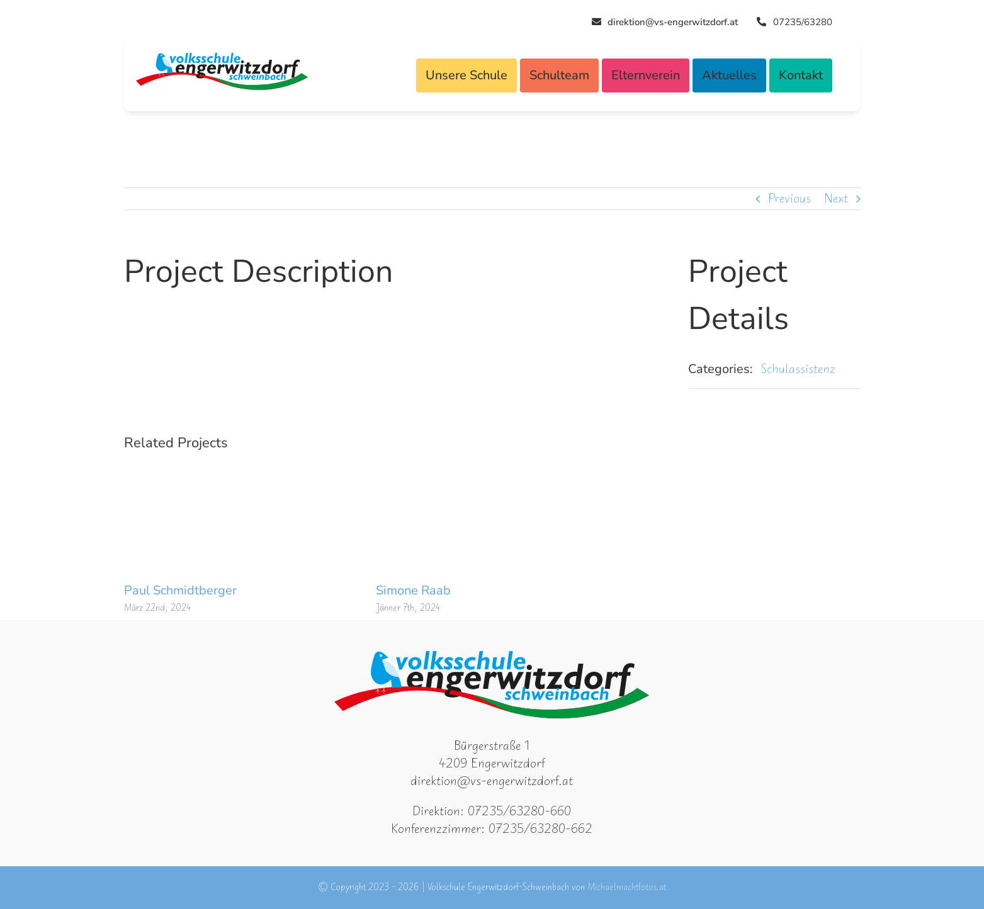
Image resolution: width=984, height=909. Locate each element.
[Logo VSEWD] (221, 58)
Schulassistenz (798, 368)
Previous (789, 198)
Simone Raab (413, 590)
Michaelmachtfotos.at (626, 887)
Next (836, 198)
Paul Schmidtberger (180, 590)
